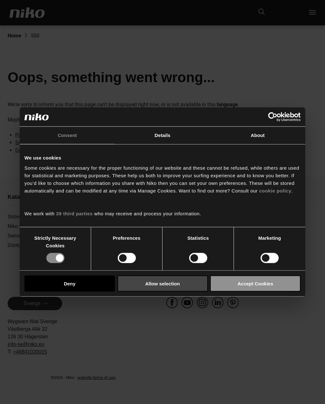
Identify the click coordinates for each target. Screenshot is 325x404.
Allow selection (162, 283)
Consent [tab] (67, 135)
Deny (70, 283)
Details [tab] (162, 135)
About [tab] (258, 135)
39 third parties (74, 213)
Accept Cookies (255, 283)
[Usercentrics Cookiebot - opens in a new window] (273, 117)
